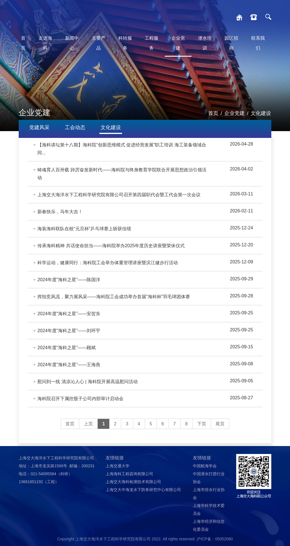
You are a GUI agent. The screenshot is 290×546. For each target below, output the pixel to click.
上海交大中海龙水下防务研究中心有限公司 (143, 489)
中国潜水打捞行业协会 (209, 478)
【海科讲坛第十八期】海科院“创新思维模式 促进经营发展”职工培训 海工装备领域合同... (121, 148)
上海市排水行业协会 (209, 493)
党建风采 (39, 127)
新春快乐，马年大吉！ (60, 211)
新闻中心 (72, 43)
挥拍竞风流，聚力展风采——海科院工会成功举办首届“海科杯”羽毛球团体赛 (113, 296)
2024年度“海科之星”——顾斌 (66, 347)
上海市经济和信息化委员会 (209, 525)
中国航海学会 (205, 466)
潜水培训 (205, 43)
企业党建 (178, 43)
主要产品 (98, 43)
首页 (23, 43)
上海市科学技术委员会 (209, 509)
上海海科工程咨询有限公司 (129, 474)
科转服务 (125, 43)
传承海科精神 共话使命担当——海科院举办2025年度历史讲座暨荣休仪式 (111, 245)
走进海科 (45, 43)
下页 (201, 423)
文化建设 (261, 113)
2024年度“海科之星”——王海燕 (68, 364)
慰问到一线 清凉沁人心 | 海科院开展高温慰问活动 (87, 381)
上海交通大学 (117, 466)
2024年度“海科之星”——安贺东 (68, 313)
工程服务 (151, 43)
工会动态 (75, 127)
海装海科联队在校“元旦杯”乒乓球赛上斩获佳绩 (84, 228)
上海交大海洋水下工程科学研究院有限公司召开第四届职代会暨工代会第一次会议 (119, 194)
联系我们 (258, 43)
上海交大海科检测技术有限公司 (133, 481)
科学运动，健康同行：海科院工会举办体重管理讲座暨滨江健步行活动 (107, 262)
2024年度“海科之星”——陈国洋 (68, 279)
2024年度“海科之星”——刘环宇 (68, 330)
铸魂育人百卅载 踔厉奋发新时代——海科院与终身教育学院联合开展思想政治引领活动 (121, 173)
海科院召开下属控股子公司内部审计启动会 (80, 398)
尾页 (220, 423)
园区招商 (231, 43)
